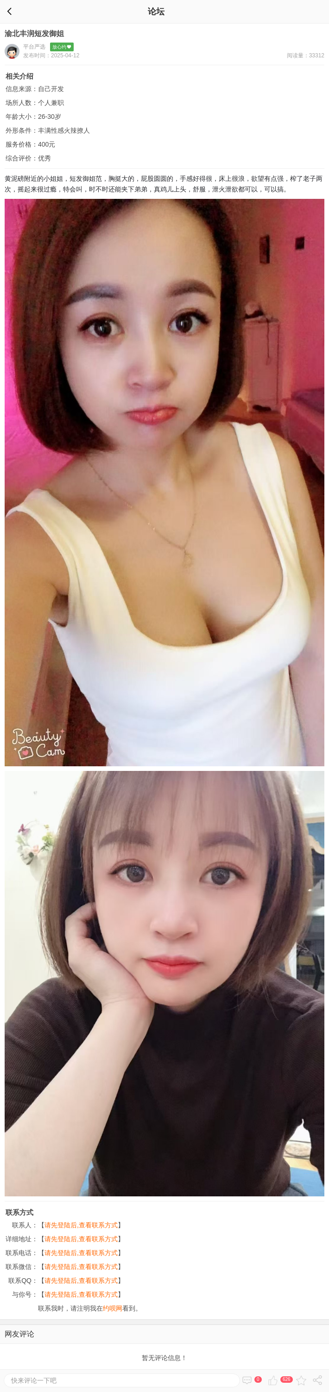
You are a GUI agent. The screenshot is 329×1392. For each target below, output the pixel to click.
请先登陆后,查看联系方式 (81, 1225)
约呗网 (112, 1308)
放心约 (62, 47)
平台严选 (34, 46)
